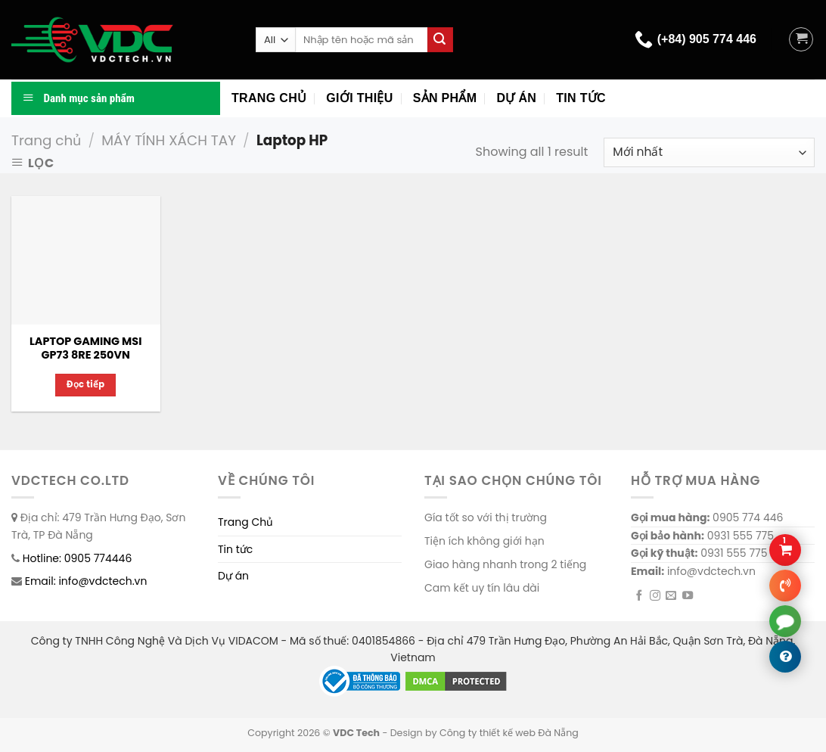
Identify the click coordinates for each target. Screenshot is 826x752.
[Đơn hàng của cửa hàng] (709, 152)
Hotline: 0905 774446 (77, 558)
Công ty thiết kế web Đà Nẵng (509, 732)
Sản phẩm (445, 98)
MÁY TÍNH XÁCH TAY (168, 140)
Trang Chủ (245, 522)
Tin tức (581, 98)
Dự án (516, 98)
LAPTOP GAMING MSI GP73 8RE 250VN (85, 348)
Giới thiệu (359, 98)
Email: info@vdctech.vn (86, 581)
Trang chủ (268, 98)
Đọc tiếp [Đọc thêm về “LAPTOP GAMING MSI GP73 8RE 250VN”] (86, 384)
